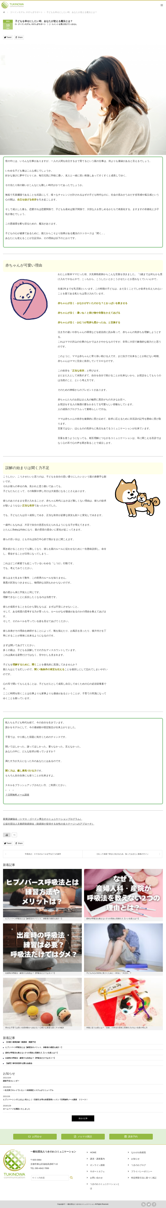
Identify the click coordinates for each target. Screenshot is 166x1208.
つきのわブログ (138, 1165)
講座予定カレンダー (11, 1081)
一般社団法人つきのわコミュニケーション (80, 1204)
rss (143, 1204)
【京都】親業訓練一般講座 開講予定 (20, 1042)
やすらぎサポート (38, 24)
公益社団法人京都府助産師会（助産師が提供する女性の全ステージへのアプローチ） (48, 824)
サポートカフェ (97, 1171)
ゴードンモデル (24, 24)
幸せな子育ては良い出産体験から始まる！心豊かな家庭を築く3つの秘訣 (34, 1028)
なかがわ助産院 (138, 1152)
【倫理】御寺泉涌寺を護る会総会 (18, 1063)
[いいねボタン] (7, 835)
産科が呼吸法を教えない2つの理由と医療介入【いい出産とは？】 (113, 919)
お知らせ (135, 1159)
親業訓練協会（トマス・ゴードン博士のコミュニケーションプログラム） (42, 819)
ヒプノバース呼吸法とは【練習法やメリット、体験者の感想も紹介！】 (34, 919)
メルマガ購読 (83, 1136)
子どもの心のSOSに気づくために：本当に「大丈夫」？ (108, 973)
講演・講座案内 (97, 1159)
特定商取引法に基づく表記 (143, 1178)
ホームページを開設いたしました (16, 1109)
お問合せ (35, 1136)
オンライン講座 (97, 1165)
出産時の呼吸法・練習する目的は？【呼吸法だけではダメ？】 (30, 973)
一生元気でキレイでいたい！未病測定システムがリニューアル (28, 1090)
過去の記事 (83, 1118)
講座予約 (131, 1136)
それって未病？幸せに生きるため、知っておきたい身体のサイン (122, 854)
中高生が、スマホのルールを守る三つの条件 (43, 854)
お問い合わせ (96, 1178)
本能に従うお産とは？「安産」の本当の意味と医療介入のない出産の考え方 (117, 1028)
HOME (93, 1152)
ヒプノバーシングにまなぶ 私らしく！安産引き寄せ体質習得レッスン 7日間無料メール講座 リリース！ (45, 1100)
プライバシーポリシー (141, 1171)
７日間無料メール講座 (17, 794)
